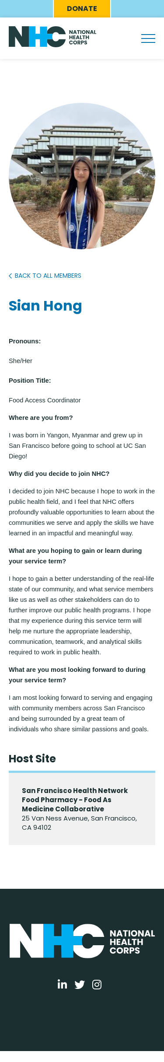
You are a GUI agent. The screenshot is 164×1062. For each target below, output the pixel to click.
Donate (82, 8)
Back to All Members (48, 275)
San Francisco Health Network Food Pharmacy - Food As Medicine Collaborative (75, 800)
